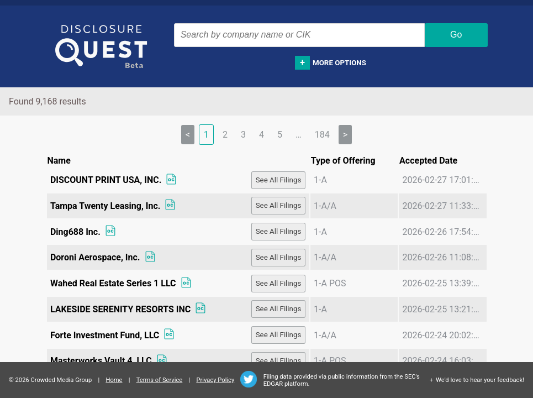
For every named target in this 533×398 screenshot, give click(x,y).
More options (339, 63)
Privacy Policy (215, 380)
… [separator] (298, 134)
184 (322, 134)
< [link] (188, 134)
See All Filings (279, 180)
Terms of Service (159, 380)
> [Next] (345, 134)
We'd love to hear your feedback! (480, 380)
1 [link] (206, 134)
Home (113, 380)
